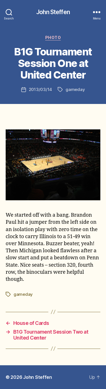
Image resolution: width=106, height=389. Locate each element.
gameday (75, 89)
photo (53, 37)
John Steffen (53, 12)
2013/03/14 (40, 89)
